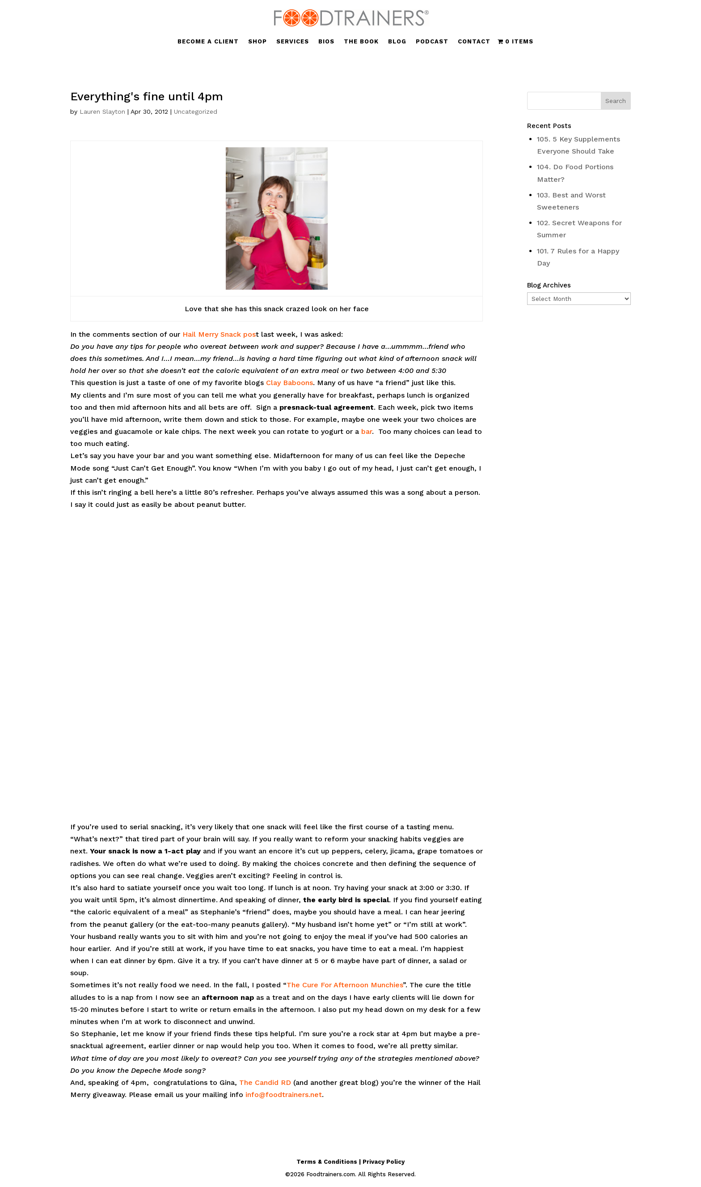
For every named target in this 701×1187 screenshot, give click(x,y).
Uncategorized (195, 111)
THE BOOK (361, 42)
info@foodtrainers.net (283, 1094)
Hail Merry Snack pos (219, 334)
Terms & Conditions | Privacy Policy (350, 1161)
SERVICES (292, 42)
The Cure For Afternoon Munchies (345, 985)
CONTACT (474, 42)
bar (366, 431)
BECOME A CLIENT (208, 42)
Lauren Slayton (102, 111)
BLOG (397, 42)
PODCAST (432, 42)
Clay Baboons (289, 382)
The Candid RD (265, 1082)
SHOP (257, 42)
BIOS (326, 42)
